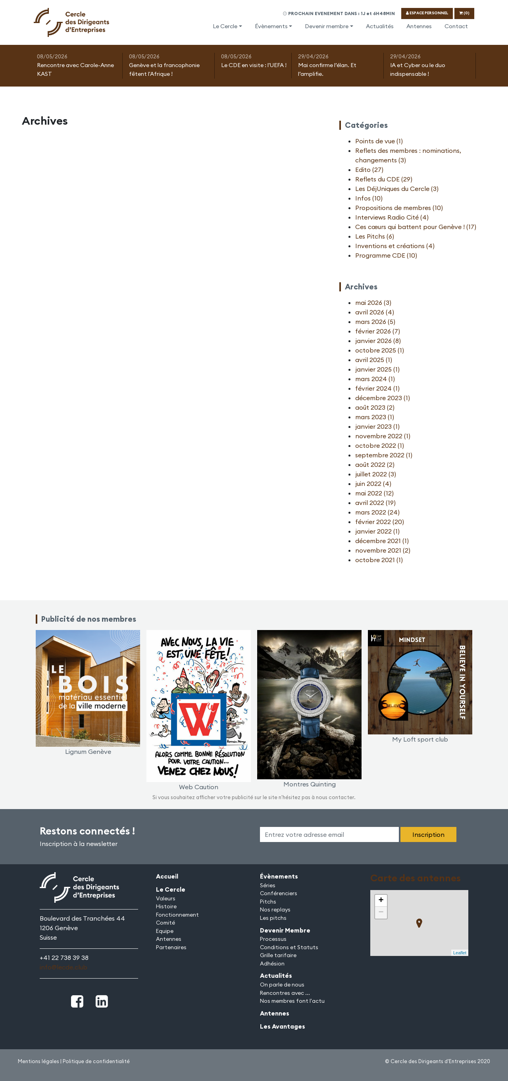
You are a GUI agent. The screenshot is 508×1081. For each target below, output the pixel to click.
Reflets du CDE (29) (383, 179)
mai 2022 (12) (374, 493)
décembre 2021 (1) (382, 541)
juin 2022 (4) (373, 484)
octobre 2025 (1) (379, 350)
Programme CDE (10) (386, 255)
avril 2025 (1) (373, 360)
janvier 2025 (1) (377, 369)
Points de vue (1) (379, 141)
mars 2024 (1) (375, 379)
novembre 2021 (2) (382, 550)
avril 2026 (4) (374, 312)
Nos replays (275, 909)
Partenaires (171, 947)
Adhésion (272, 963)
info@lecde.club (63, 967)
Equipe (164, 931)
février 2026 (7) (377, 331)
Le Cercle (225, 26)
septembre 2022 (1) (383, 455)
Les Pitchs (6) (374, 236)
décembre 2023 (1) (382, 398)
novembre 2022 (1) (382, 436)
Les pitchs (273, 917)
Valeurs (165, 898)
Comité (165, 922)
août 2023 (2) (374, 407)
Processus (273, 938)
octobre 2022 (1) (379, 445)
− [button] (380, 913)
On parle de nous (282, 984)
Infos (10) (369, 198)
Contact (456, 26)
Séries (267, 885)
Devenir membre (326, 26)
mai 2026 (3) (373, 302)
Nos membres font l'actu (292, 1000)
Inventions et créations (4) (395, 246)
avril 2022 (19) (375, 503)
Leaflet (459, 952)
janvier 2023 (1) (377, 426)
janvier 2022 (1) (377, 531)
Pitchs (268, 901)
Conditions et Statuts (289, 947)
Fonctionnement (177, 914)
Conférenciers (278, 893)
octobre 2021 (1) (379, 560)
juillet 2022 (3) (375, 474)
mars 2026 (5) (375, 322)
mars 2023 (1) (374, 417)
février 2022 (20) (379, 522)
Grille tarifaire (278, 955)
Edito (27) (369, 169)
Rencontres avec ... (285, 992)
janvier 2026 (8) (378, 341)
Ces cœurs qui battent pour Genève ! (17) (415, 227)
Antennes (419, 26)
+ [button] (380, 901)
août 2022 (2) (374, 464)
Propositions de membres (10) (399, 208)
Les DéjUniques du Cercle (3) (397, 189)
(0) (464, 12)
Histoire (166, 906)
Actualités (380, 26)
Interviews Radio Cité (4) (392, 217)
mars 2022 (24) (377, 512)
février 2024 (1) (377, 388)
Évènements (271, 26)
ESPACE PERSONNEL (427, 12)
